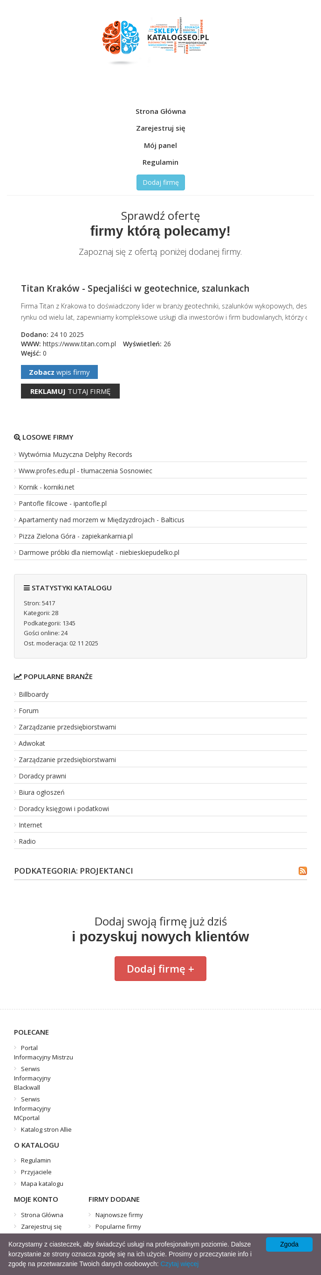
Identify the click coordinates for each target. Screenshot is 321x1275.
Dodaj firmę (161, 182)
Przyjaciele (36, 1172)
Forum (29, 710)
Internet (30, 824)
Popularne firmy (118, 1226)
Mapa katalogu (42, 1183)
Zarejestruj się (160, 128)
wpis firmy (59, 372)
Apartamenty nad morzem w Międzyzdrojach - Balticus (101, 519)
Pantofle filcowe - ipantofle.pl (63, 503)
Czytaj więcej (180, 1264)
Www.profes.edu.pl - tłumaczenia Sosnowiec (85, 470)
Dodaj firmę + (160, 968)
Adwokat (32, 743)
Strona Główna (161, 111)
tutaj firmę (70, 391)
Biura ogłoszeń (42, 792)
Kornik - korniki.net (47, 487)
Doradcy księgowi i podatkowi (64, 808)
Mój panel (160, 145)
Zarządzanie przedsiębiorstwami (67, 726)
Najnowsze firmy (119, 1215)
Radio (27, 841)
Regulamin (160, 162)
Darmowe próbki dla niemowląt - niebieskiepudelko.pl (99, 552)
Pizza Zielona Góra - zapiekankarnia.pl (76, 536)
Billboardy (33, 694)
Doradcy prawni (42, 775)
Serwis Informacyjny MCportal (32, 1108)
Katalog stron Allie (46, 1129)
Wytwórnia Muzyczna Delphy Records (75, 454)
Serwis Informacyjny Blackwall (32, 1078)
